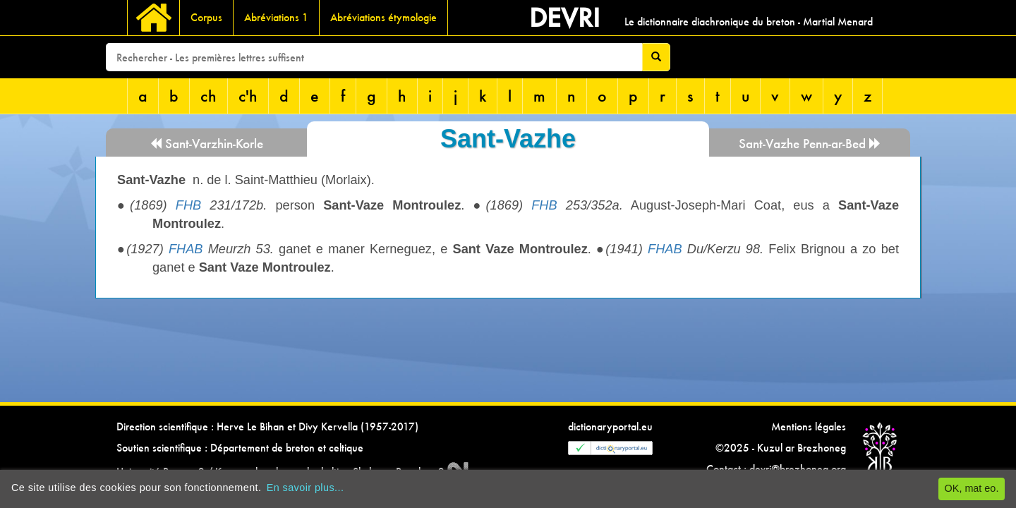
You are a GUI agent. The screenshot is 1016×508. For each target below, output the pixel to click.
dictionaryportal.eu (610, 426)
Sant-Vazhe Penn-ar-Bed (810, 143)
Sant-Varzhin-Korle (206, 143)
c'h (248, 95)
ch (208, 95)
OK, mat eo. (972, 488)
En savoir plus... (305, 487)
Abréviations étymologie (383, 17)
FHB (188, 205)
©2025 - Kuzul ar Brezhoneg (780, 447)
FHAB (186, 249)
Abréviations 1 (276, 17)
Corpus (206, 17)
